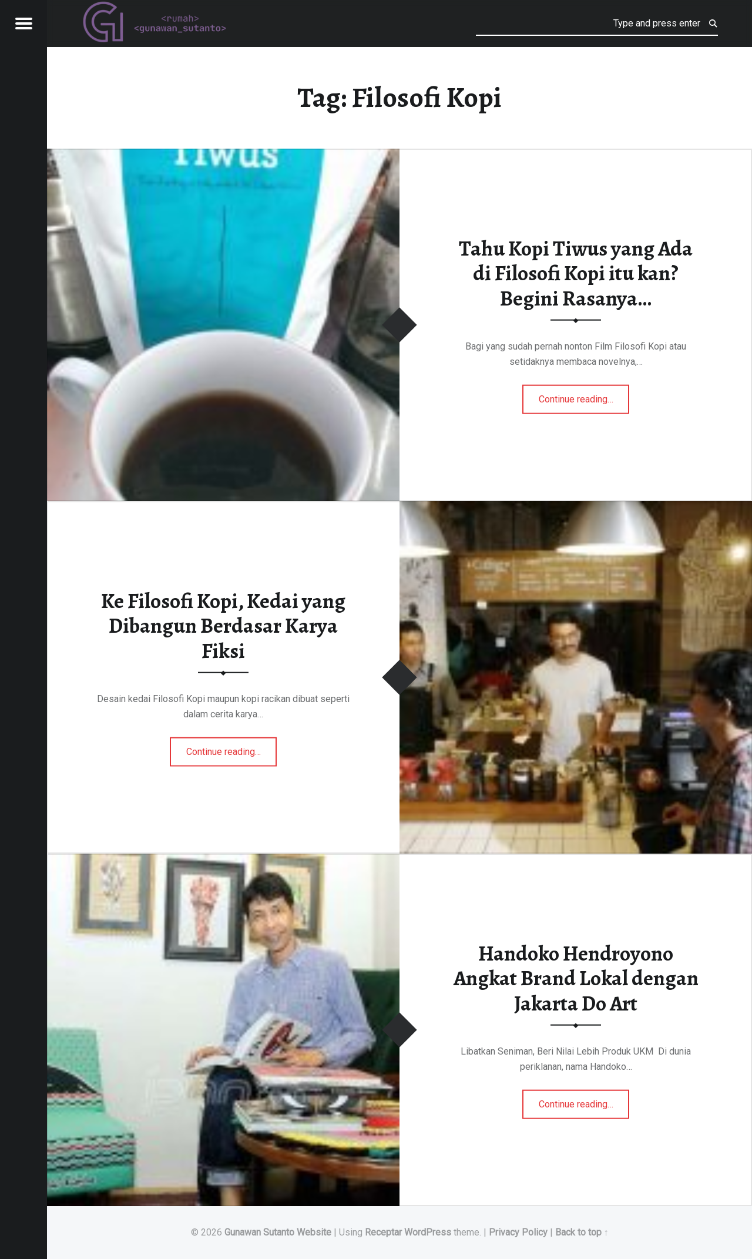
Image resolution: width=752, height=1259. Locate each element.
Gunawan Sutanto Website (277, 1232)
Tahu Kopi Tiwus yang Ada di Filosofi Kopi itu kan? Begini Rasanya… (576, 273)
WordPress (427, 1232)
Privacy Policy (518, 1232)
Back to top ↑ (582, 1232)
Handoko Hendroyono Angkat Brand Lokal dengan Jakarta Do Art (576, 978)
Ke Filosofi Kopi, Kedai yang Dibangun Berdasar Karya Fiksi (223, 625)
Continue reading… (584, 395)
